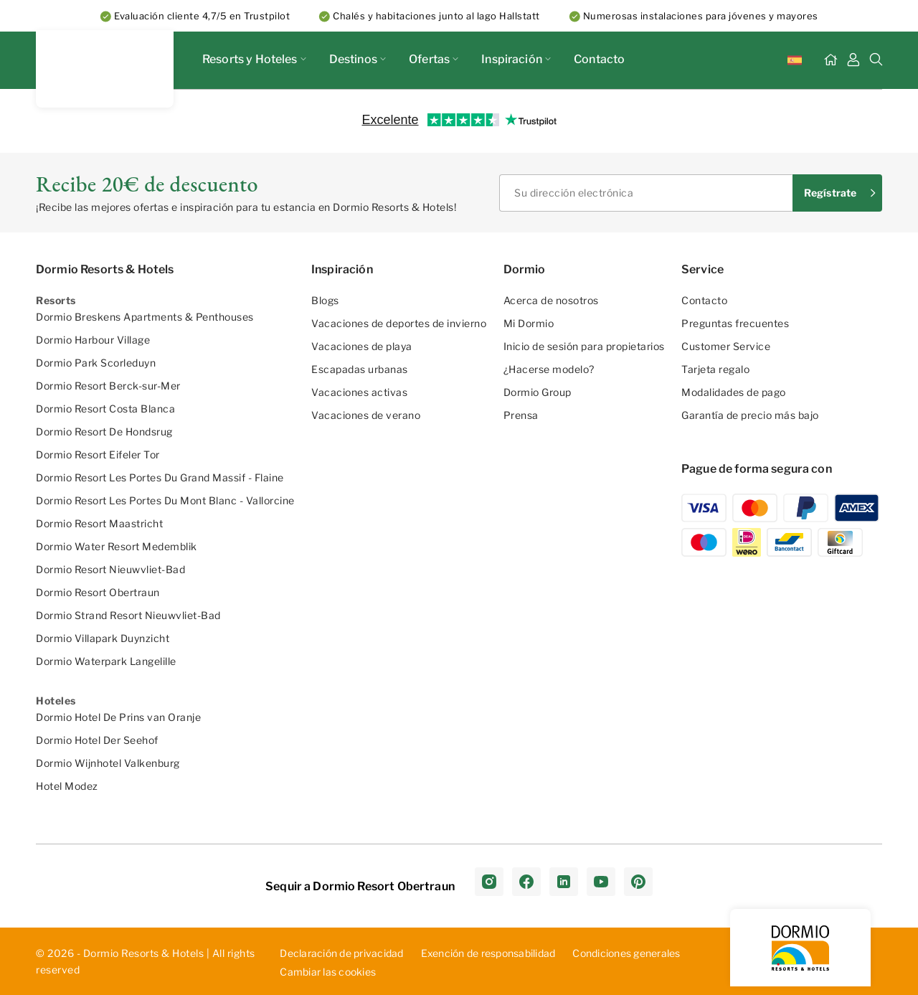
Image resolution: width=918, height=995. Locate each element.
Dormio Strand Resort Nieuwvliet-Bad (128, 615)
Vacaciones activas (359, 392)
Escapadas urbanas (359, 369)
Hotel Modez (67, 786)
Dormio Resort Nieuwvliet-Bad (110, 569)
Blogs (325, 300)
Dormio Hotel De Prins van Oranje (118, 717)
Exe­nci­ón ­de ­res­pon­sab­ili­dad (488, 953)
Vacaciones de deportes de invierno (398, 323)
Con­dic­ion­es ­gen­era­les (626, 953)
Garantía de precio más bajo (750, 415)
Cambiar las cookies (328, 972)
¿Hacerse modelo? (549, 369)
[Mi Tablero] (853, 60)
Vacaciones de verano (365, 415)
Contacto (599, 59)
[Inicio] (830, 60)
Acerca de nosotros (551, 300)
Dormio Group (537, 392)
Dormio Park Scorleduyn (96, 363)
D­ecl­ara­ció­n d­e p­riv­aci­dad (341, 953)
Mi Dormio (528, 323)
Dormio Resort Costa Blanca (105, 408)
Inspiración (516, 59)
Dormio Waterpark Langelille (106, 661)
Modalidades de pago (733, 392)
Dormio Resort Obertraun (98, 592)
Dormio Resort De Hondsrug (104, 431)
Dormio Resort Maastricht (99, 523)
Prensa (521, 415)
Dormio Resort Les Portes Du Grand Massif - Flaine (160, 477)
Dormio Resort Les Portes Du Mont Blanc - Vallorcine (165, 500)
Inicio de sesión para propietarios (584, 346)
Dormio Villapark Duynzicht (102, 638)
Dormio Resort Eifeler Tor (98, 454)
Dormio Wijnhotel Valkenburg (108, 763)
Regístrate (830, 193)
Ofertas (433, 59)
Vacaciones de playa (361, 346)
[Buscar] (876, 60)
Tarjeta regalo (715, 369)
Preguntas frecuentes (735, 323)
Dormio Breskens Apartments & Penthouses (145, 317)
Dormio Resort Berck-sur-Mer (108, 385)
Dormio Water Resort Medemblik (116, 546)
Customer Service (725, 346)
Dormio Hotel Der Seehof (97, 740)
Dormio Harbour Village (93, 340)
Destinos (357, 59)
